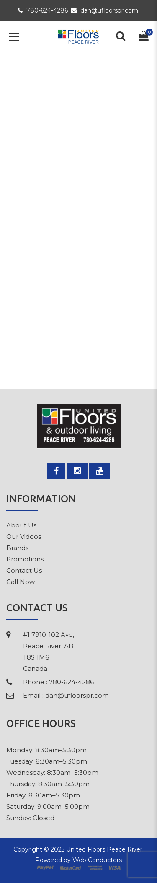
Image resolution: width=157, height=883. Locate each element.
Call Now (20, 582)
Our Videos (23, 536)
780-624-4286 (43, 10)
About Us (21, 525)
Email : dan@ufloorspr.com (66, 695)
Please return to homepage (78, 318)
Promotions (25, 559)
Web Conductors (97, 860)
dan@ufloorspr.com (104, 10)
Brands (17, 548)
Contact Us (24, 570)
